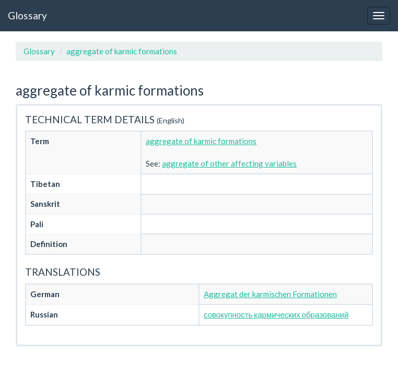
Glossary (27, 15)
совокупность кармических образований (276, 314)
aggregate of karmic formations (121, 51)
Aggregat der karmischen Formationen (270, 294)
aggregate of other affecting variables (229, 163)
